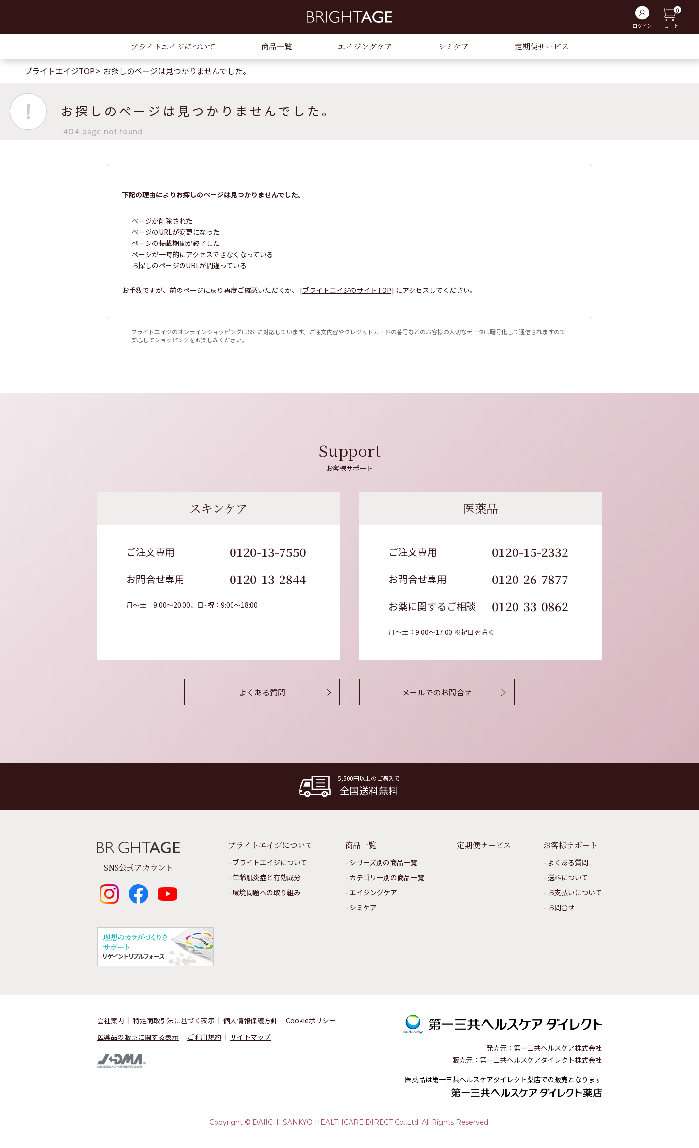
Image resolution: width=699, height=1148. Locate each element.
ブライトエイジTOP (59, 71)
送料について (568, 877)
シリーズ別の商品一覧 (383, 862)
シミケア (453, 46)
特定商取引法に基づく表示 (174, 1020)
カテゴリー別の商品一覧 (387, 877)
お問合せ (561, 907)
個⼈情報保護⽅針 (250, 1020)
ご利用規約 (204, 1037)
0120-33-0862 (530, 606)
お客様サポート (570, 845)
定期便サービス (542, 46)
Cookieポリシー (311, 1020)
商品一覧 (276, 46)
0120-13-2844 (268, 578)
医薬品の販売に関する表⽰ (138, 1037)
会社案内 (110, 1020)
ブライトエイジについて (173, 46)
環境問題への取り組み (266, 892)
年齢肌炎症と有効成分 (266, 877)
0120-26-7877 (530, 578)
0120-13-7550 (268, 551)
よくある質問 (568, 862)
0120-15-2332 (530, 551)
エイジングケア (365, 46)
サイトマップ (250, 1037)
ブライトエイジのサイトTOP (346, 290)
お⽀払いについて (575, 892)
